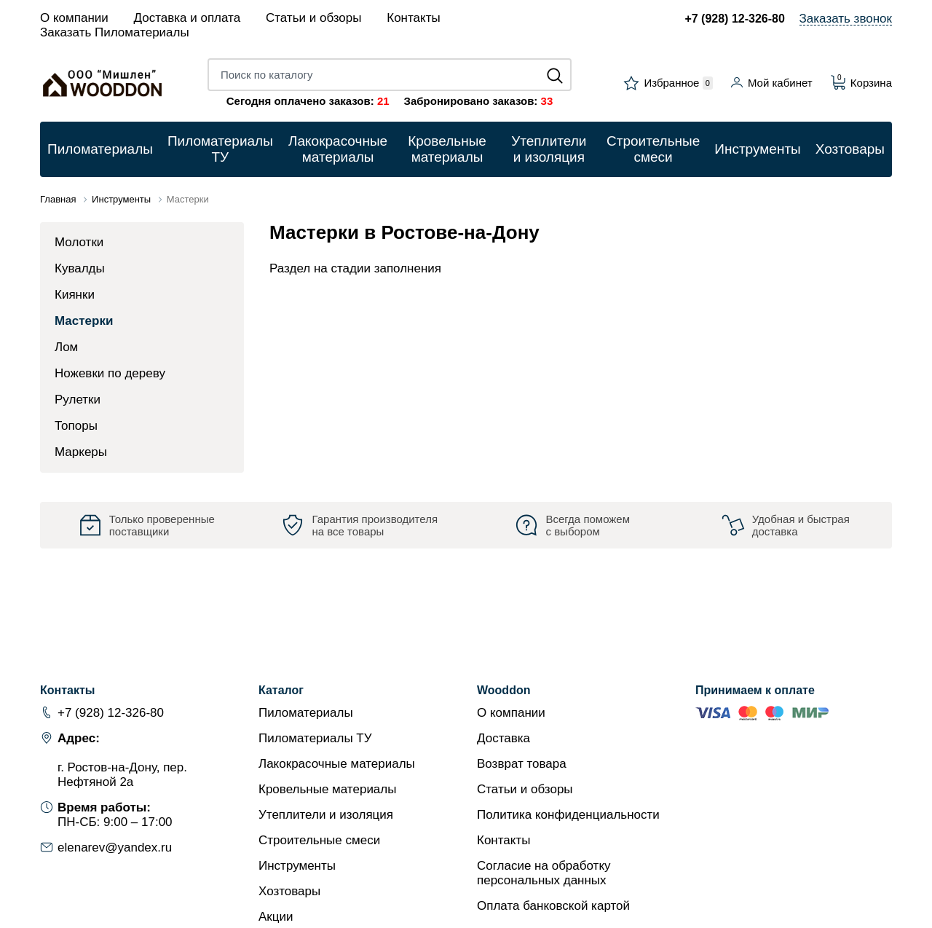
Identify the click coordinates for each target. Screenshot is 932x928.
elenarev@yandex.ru (115, 847)
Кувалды (80, 268)
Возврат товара (521, 764)
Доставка (503, 738)
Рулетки (77, 399)
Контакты (413, 18)
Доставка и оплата (187, 18)
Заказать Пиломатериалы (114, 32)
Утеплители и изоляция (325, 815)
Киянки (75, 295)
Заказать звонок (845, 18)
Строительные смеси (319, 840)
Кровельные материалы (327, 789)
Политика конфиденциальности (568, 815)
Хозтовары (289, 891)
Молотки (79, 242)
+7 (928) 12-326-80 (734, 18)
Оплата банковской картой (553, 906)
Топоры (76, 426)
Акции (275, 917)
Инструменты (297, 866)
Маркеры (81, 452)
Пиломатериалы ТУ (315, 738)
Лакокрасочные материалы (336, 764)
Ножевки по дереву (110, 373)
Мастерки (84, 321)
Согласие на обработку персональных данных (544, 873)
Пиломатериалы (305, 713)
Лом (66, 347)
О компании (74, 18)
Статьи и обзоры (314, 18)
